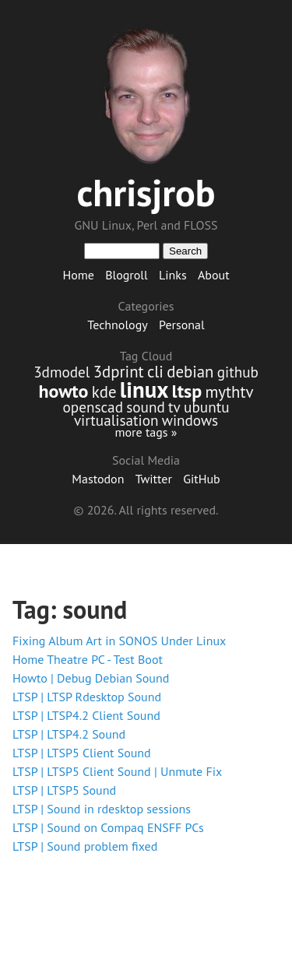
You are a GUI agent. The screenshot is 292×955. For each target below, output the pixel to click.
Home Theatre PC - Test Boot (87, 659)
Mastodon (98, 478)
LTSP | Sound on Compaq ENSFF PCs (108, 827)
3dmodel (61, 371)
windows (190, 420)
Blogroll (126, 275)
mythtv (229, 391)
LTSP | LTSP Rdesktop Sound (86, 696)
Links (173, 275)
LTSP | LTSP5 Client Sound (81, 752)
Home (77, 275)
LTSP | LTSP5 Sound (64, 790)
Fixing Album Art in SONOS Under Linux (119, 640)
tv (174, 406)
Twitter (153, 478)
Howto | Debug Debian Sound (90, 678)
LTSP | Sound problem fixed (84, 846)
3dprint (118, 371)
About (214, 275)
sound (145, 406)
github (238, 371)
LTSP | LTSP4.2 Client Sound (86, 715)
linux (144, 389)
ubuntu (206, 406)
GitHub (201, 478)
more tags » (145, 432)
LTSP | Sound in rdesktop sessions (101, 808)
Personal (182, 324)
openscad (92, 406)
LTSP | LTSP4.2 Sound (68, 734)
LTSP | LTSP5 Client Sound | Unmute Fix (117, 771)
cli (155, 371)
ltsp (187, 391)
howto (64, 391)
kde (104, 391)
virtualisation (116, 420)
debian (190, 371)
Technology (117, 324)
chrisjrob (145, 192)
